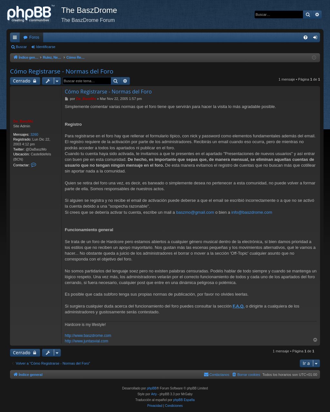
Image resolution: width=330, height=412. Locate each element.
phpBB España (184, 400)
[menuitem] (305, 37)
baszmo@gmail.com (195, 212)
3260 (34, 134)
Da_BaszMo (23, 121)
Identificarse (45, 47)
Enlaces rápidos (16, 38)
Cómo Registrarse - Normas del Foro (61, 71)
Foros (34, 37)
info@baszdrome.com (251, 212)
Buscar (21, 47)
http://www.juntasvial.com (86, 341)
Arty (154, 394)
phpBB (152, 388)
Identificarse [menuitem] (316, 38)
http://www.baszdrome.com (88, 335)
